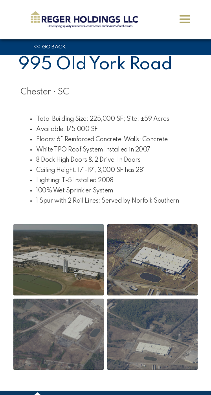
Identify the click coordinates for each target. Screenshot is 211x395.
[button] (184, 19)
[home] (82, 20)
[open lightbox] (58, 259)
